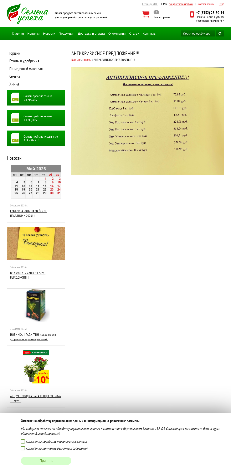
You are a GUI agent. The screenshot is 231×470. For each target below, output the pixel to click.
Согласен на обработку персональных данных (56, 441)
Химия (14, 84)
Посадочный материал (26, 68)
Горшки (14, 53)
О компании (117, 33)
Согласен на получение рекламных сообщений (56, 448)
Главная (18, 33)
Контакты (149, 33)
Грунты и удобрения (24, 61)
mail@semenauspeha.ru (181, 4)
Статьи (134, 33)
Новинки (33, 33)
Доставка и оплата (91, 33)
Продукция (66, 33)
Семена (14, 76)
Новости (49, 33)
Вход (221, 4)
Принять (46, 460)
